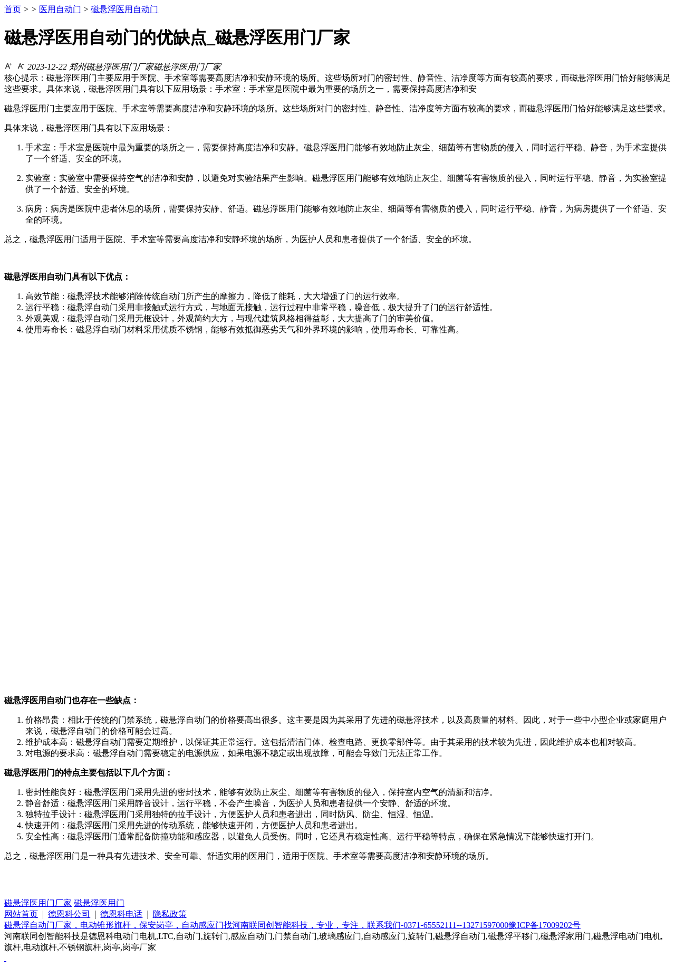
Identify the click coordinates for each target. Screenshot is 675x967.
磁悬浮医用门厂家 (38, 902)
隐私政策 (170, 913)
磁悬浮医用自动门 (124, 9)
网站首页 (21, 913)
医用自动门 (60, 9)
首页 (12, 9)
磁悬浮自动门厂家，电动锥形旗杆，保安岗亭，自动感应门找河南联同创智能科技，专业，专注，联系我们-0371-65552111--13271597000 (256, 925)
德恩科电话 (121, 913)
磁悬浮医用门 (99, 902)
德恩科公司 (69, 913)
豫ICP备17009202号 (544, 925)
